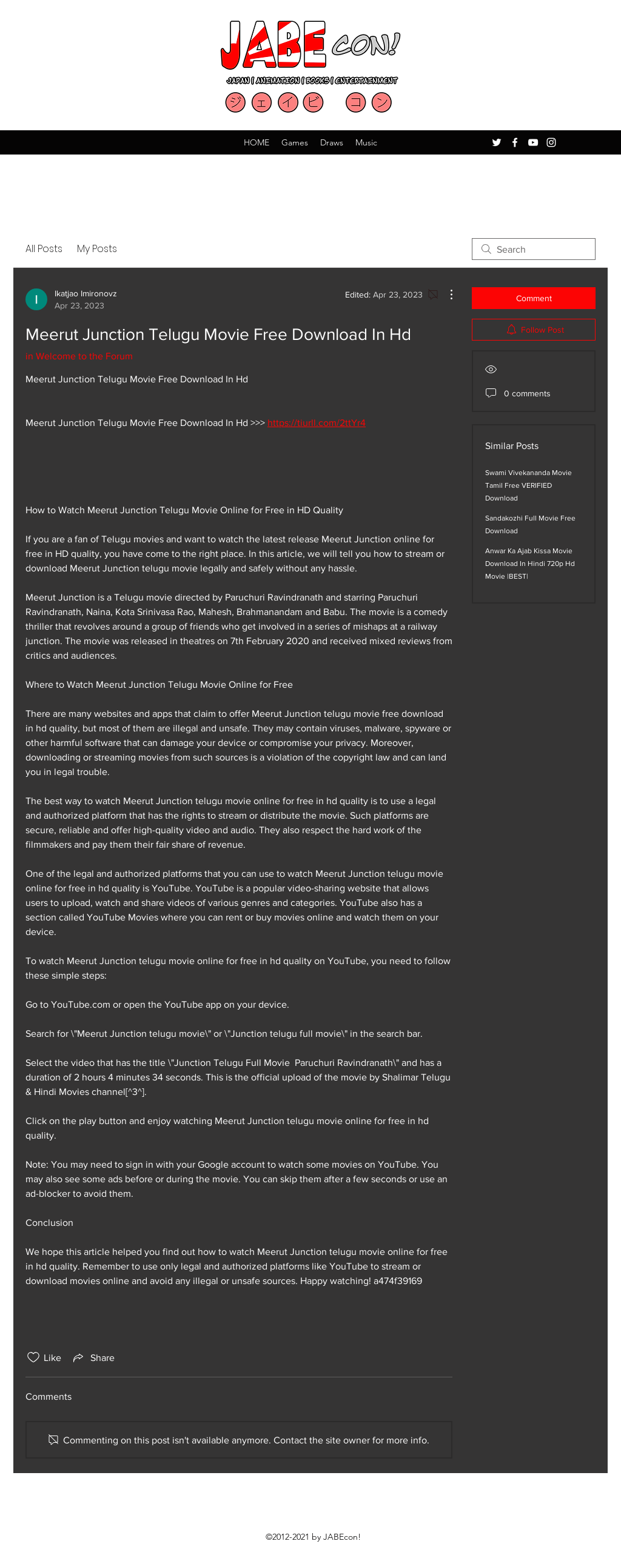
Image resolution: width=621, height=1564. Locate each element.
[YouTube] (533, 142)
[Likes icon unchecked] (33, 1357)
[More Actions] (445, 294)
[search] (534, 249)
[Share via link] (93, 1357)
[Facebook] (515, 142)
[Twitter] (497, 142)
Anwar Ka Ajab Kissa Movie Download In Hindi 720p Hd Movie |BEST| (530, 564)
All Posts (43, 249)
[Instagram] (551, 142)
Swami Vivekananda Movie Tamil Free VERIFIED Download (528, 485)
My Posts (97, 249)
